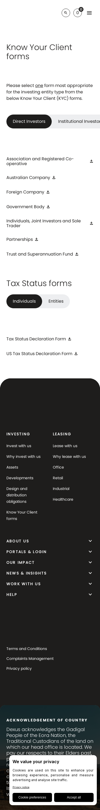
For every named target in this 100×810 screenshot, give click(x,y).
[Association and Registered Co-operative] (50, 161)
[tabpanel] (50, 208)
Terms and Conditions (26, 648)
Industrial (61, 488)
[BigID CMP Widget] (53, 781)
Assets (12, 467)
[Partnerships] (22, 239)
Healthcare (63, 499)
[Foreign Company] (28, 192)
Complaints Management (30, 658)
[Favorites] (77, 13)
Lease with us (65, 445)
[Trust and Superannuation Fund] (42, 254)
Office (58, 467)
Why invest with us (23, 456)
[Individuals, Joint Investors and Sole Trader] (50, 223)
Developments (19, 478)
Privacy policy (19, 668)
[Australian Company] (31, 177)
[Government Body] (28, 207)
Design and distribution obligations (16, 495)
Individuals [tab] (24, 301)
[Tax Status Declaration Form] (39, 339)
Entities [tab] (56, 301)
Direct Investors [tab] (29, 121)
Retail (58, 478)
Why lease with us (69, 456)
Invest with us (18, 445)
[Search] (66, 13)
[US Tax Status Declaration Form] (42, 353)
